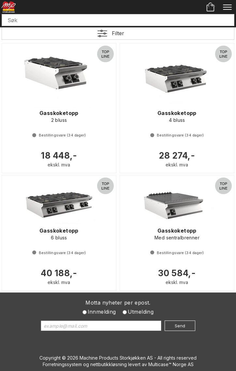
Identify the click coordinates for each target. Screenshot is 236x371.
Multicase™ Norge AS (171, 364)
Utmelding (141, 311)
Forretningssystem (62, 364)
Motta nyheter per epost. (118, 302)
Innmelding (102, 311)
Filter (118, 33)
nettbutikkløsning (108, 364)
